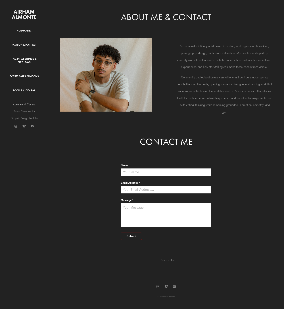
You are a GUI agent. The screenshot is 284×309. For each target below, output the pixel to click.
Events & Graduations (24, 76)
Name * (125, 165)
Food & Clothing (24, 90)
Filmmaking (24, 30)
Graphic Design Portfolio (24, 118)
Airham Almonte (24, 14)
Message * (127, 200)
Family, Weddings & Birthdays (24, 60)
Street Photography (24, 111)
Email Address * (130, 182)
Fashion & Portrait (24, 44)
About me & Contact (24, 104)
